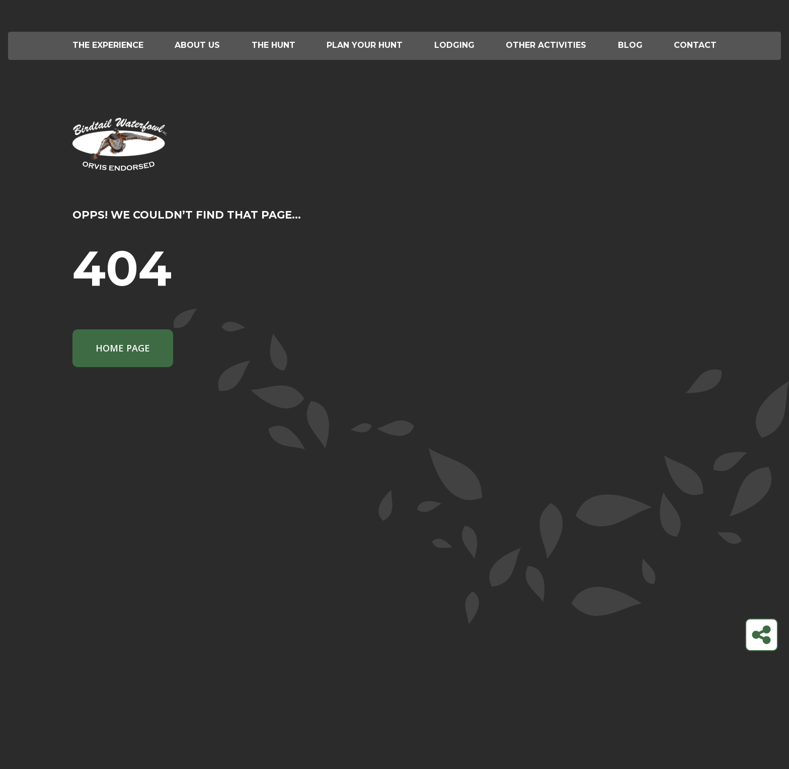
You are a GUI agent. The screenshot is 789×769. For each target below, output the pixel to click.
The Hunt (273, 45)
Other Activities (546, 45)
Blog (630, 45)
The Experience (107, 45)
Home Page (123, 348)
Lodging (454, 45)
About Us (197, 45)
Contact (695, 45)
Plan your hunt (365, 45)
